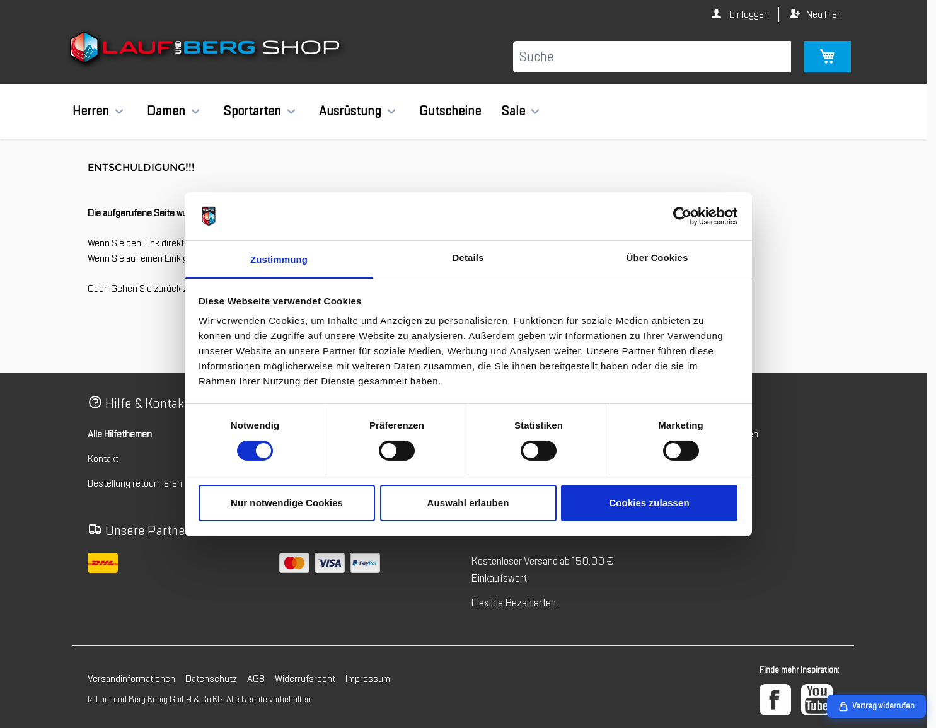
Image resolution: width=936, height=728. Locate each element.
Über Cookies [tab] (657, 257)
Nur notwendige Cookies (287, 502)
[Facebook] (775, 699)
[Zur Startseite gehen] (206, 49)
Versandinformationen (131, 679)
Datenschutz (211, 679)
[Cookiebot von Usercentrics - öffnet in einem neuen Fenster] (682, 216)
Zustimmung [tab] (279, 259)
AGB (256, 679)
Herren (90, 111)
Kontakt (103, 459)
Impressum (367, 679)
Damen (166, 111)
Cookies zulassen (649, 502)
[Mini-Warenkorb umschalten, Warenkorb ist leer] (827, 56)
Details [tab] (468, 257)
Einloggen (748, 14)
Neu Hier (823, 14)
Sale (513, 111)
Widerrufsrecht (305, 679)
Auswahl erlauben (468, 502)
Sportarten (252, 111)
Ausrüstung (350, 111)
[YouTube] (817, 699)
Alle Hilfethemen (120, 434)
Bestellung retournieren (135, 483)
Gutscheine (450, 111)
